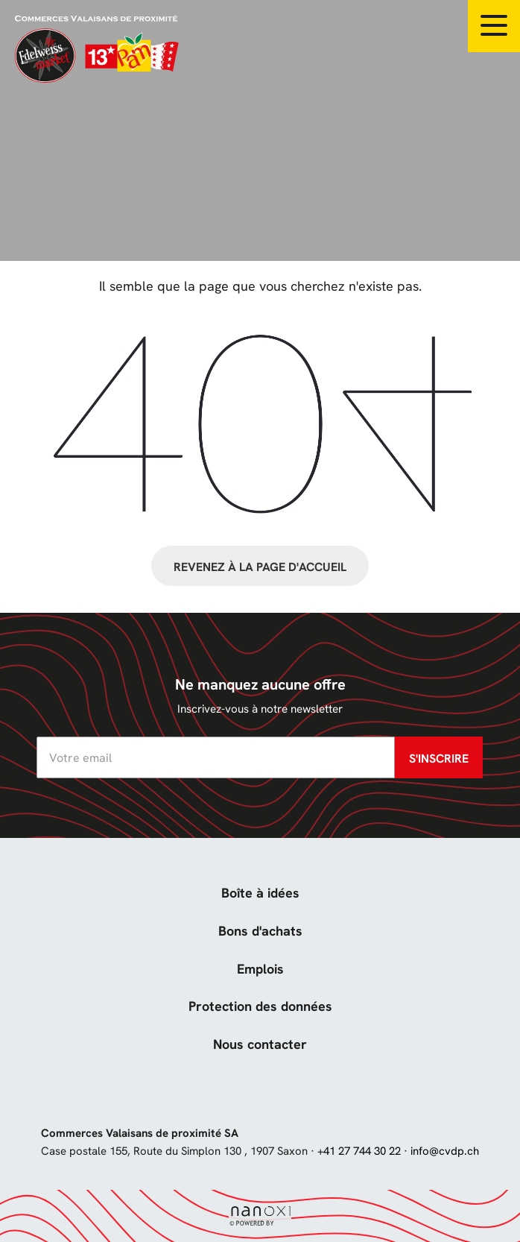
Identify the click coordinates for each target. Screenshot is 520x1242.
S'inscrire (439, 758)
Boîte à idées (260, 892)
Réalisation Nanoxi (260, 1216)
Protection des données (260, 1006)
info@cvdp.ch (444, 1151)
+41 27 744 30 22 (359, 1151)
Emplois (260, 968)
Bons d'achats (260, 930)
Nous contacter (260, 1044)
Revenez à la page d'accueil (260, 567)
